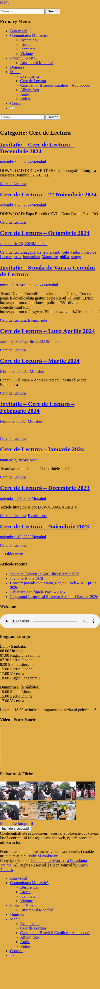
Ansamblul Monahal (36, 63)
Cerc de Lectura (33, 81)
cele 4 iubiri (72, 252)
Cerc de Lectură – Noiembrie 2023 (44, 526)
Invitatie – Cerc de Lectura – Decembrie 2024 (37, 148)
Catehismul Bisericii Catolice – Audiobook (55, 85)
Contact (16, 103)
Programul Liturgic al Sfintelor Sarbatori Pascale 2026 (54, 596)
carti (56, 252)
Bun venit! (18, 31)
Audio (25, 94)
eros (17, 257)
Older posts (11, 554)
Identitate (27, 49)
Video (25, 99)
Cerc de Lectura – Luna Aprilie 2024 (47, 331)
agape (30, 252)
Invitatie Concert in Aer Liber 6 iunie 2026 (44, 574)
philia (64, 257)
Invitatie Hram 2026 (26, 578)
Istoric (25, 44)
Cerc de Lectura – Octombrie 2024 (45, 233)
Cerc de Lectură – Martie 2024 (40, 360)
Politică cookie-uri (44, 856)
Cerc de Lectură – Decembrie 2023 (45, 488)
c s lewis (44, 252)
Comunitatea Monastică (29, 35)
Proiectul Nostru (23, 58)
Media (15, 72)
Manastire (50, 257)
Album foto (29, 90)
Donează (17, 67)
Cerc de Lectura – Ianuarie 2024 (42, 449)
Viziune (26, 53)
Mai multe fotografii (16, 823)
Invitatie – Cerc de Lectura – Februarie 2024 (37, 407)
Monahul (39, 162)
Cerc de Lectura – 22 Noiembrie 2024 (48, 194)
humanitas (31, 257)
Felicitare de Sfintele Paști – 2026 (37, 592)
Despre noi (29, 40)
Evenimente (29, 76)
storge (76, 257)
